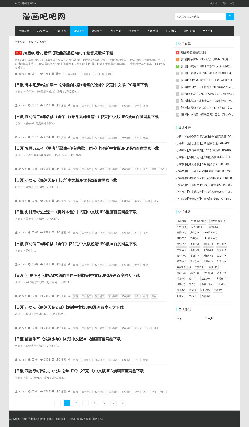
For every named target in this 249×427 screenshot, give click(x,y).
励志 (221, 261)
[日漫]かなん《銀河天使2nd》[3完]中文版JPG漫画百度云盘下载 (69, 307)
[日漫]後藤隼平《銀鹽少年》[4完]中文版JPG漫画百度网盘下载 (68, 339)
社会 (181, 290)
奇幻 (195, 244)
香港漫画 (97, 30)
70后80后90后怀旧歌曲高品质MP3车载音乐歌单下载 (68, 53)
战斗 (193, 278)
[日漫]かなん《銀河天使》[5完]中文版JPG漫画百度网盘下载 (66, 180)
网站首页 (24, 30)
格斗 (154, 392)
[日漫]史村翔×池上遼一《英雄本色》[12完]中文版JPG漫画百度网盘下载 (76, 212)
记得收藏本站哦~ (27, 3)
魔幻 (195, 249)
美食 (218, 290)
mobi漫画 (220, 278)
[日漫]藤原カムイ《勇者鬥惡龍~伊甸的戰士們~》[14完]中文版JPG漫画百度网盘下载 (87, 148)
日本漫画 (86, 105)
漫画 (75, 105)
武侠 (221, 272)
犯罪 (181, 296)
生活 (221, 255)
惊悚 (193, 290)
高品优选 (42, 30)
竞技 (195, 255)
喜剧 (181, 272)
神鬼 (208, 255)
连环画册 (152, 30)
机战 (222, 284)
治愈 (205, 278)
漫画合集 (207, 284)
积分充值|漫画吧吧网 (193, 52)
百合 (193, 284)
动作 (162, 169)
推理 (181, 284)
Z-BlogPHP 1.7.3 (93, 418)
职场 (208, 249)
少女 (195, 232)
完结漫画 (113, 105)
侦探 (213, 267)
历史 (208, 272)
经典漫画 (99, 105)
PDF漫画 (61, 30)
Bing (178, 318)
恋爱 (199, 267)
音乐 (193, 296)
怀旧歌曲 (99, 74)
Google (209, 318)
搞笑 (181, 244)
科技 (147, 201)
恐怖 (195, 261)
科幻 (208, 244)
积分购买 (171, 30)
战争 (156, 201)
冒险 (154, 169)
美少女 (138, 201)
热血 (145, 169)
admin (22, 73)
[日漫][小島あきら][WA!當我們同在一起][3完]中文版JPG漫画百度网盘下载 (77, 275)
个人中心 (208, 30)
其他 (58, 73)
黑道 (205, 296)
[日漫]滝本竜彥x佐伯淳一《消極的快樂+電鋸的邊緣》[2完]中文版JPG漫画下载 (81, 85)
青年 (137, 137)
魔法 (181, 261)
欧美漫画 (134, 30)
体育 (208, 261)
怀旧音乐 (86, 74)
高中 (154, 296)
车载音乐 (72, 74)
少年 (137, 105)
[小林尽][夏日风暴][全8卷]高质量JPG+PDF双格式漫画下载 (210, 171)
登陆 (224, 3)
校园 (145, 105)
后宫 (181, 278)
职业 (145, 137)
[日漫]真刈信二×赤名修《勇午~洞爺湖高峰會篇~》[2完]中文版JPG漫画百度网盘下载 (87, 116)
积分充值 (189, 30)
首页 (31, 41)
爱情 (145, 360)
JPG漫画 (79, 30)
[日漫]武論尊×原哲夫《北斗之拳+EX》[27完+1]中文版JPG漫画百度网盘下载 (79, 371)
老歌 (110, 74)
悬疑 (221, 249)
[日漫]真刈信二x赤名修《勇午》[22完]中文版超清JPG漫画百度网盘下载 (76, 244)
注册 (232, 3)
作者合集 (115, 30)
